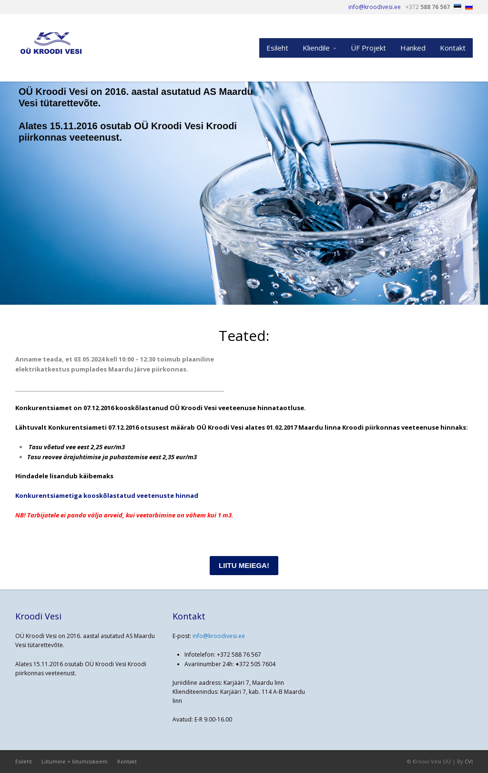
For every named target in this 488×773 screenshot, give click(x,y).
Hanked (413, 47)
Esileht (277, 47)
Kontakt (453, 47)
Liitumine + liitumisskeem (74, 761)
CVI (469, 761)
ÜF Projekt (368, 47)
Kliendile (316, 47)
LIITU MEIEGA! (244, 565)
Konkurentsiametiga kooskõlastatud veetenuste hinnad (106, 495)
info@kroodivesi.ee (219, 636)
